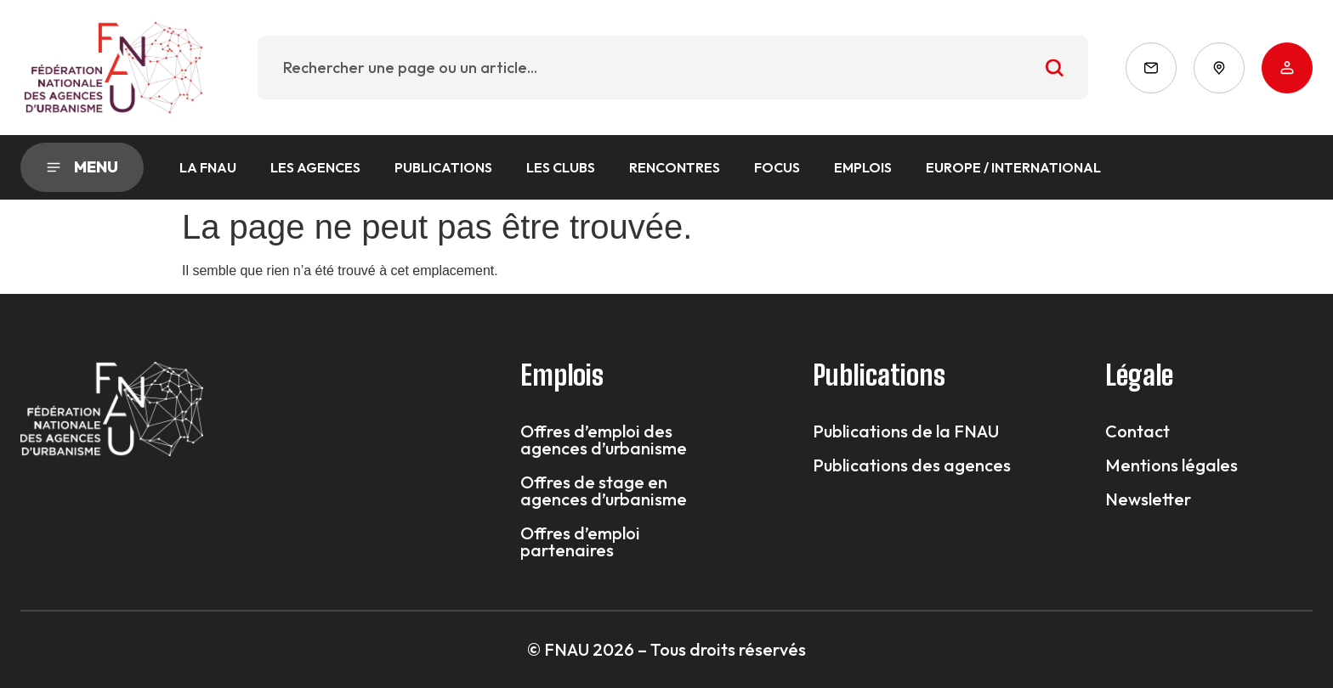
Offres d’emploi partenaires (580, 542)
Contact (1137, 431)
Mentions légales (1171, 465)
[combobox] (673, 67)
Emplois (863, 167)
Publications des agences (912, 465)
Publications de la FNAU (906, 431)
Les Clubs (560, 167)
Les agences (315, 167)
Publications (443, 167)
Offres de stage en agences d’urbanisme (603, 491)
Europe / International (1013, 167)
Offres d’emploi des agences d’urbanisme (603, 440)
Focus (777, 167)
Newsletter (1148, 499)
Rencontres (674, 167)
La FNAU (207, 167)
